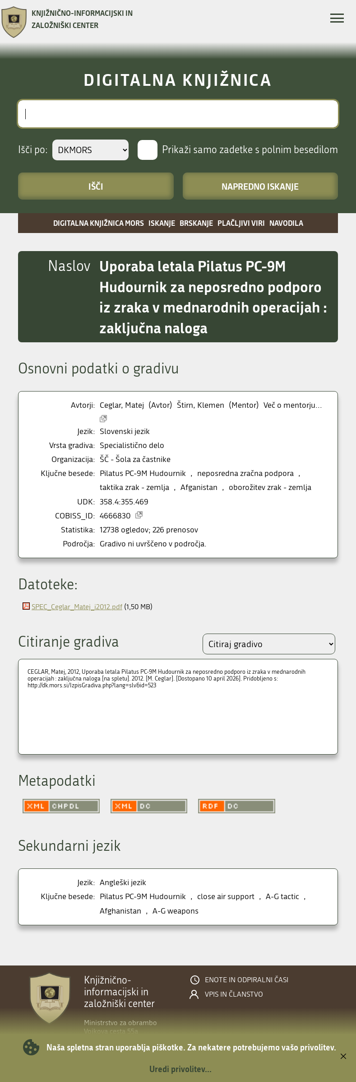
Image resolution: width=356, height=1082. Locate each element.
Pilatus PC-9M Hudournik (143, 473)
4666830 (115, 516)
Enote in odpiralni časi (246, 980)
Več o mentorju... (293, 405)
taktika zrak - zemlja (134, 487)
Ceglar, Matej (122, 405)
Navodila (286, 223)
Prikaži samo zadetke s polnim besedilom (250, 150)
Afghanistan (120, 911)
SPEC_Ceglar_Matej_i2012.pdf (77, 606)
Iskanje (161, 223)
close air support (225, 896)
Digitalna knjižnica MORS (98, 223)
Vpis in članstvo (234, 994)
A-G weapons (176, 911)
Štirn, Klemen (200, 405)
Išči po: (33, 150)
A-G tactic (282, 896)
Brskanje (196, 223)
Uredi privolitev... (180, 1069)
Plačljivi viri (241, 223)
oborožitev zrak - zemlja (270, 487)
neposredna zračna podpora (245, 473)
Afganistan (198, 487)
